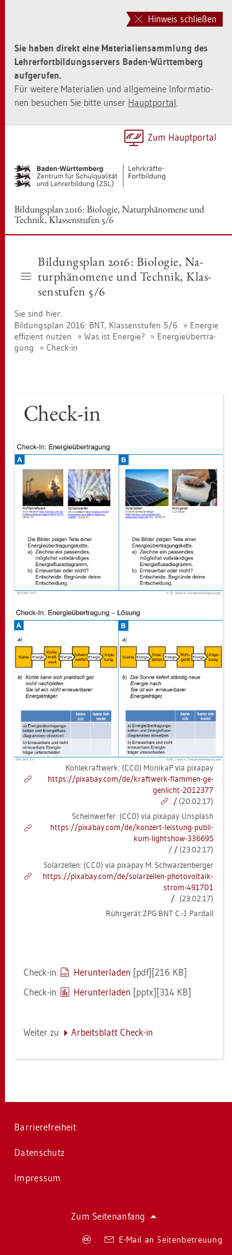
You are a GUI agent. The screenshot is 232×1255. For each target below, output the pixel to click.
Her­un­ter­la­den (102, 972)
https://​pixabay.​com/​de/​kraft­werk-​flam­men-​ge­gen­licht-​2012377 (130, 784)
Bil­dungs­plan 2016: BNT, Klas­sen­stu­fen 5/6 (96, 325)
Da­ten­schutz (39, 1152)
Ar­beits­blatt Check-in (112, 1032)
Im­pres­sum (37, 1178)
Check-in (62, 347)
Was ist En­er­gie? (114, 336)
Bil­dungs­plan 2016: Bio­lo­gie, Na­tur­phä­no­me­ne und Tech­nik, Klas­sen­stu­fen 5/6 (109, 214)
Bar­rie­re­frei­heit (45, 1127)
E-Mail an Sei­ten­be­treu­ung (164, 1239)
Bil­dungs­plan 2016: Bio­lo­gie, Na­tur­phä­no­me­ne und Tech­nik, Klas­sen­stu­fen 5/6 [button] (116, 276)
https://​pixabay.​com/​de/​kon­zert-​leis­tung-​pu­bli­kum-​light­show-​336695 (131, 832)
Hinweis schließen (176, 19)
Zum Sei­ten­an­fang (114, 1216)
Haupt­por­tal (152, 102)
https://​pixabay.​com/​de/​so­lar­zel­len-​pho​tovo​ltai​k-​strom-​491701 (128, 881)
